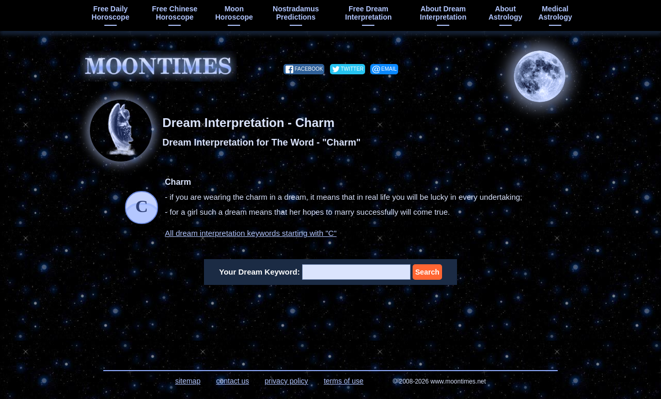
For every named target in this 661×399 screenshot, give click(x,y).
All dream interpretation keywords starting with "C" (250, 233)
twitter (352, 69)
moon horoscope (234, 13)
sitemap (187, 381)
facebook (308, 69)
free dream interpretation (368, 13)
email (389, 69)
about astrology (505, 13)
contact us (232, 381)
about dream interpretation (443, 13)
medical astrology (555, 13)
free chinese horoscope (174, 13)
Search (427, 272)
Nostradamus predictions (296, 13)
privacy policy (286, 381)
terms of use (344, 381)
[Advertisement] (330, 321)
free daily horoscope (110, 13)
